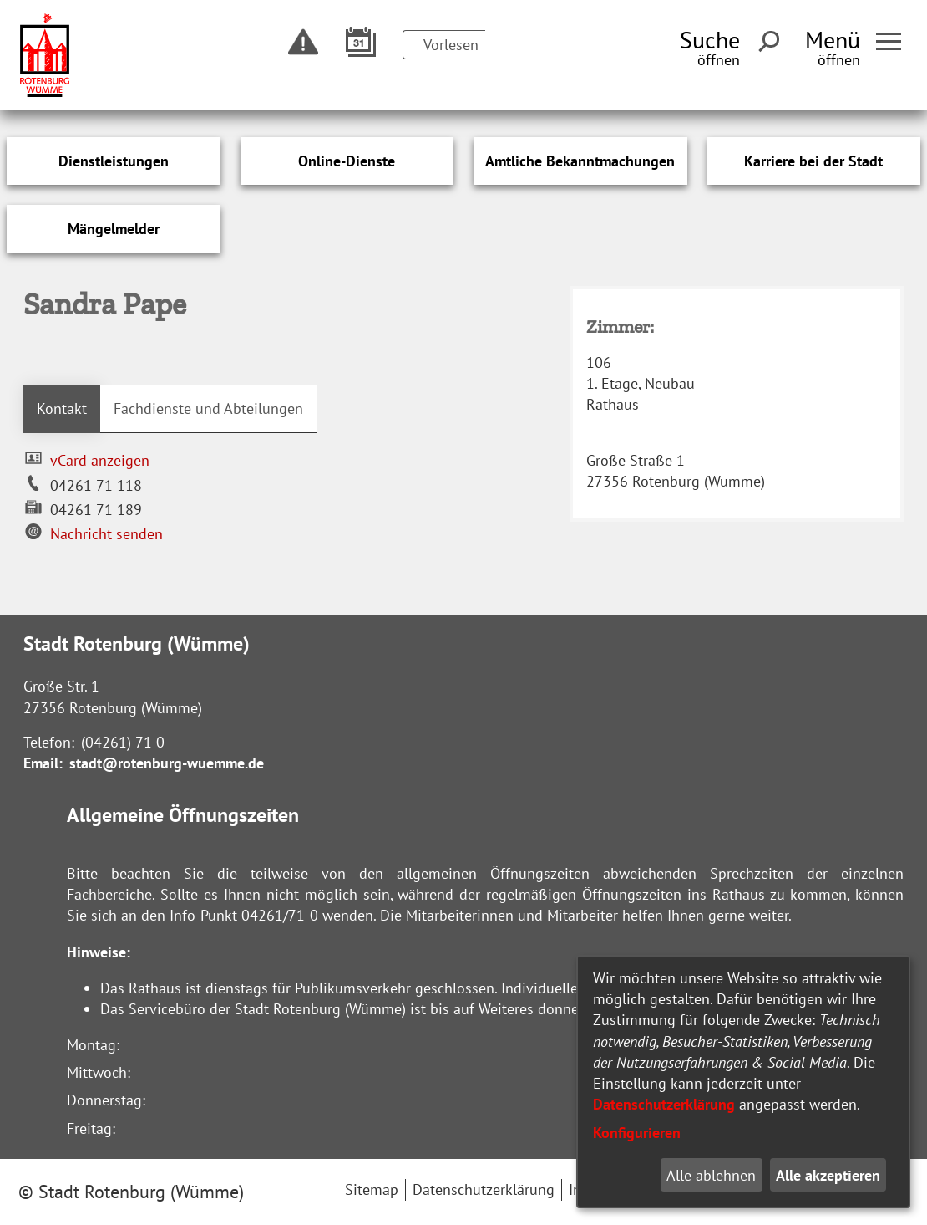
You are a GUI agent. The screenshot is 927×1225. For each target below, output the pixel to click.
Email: (43, 763)
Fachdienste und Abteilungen (208, 408)
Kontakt (62, 408)
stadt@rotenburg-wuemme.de (166, 763)
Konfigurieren (637, 1132)
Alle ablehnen (711, 1175)
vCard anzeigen (99, 460)
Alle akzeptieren (828, 1175)
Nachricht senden (106, 534)
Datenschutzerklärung (664, 1104)
